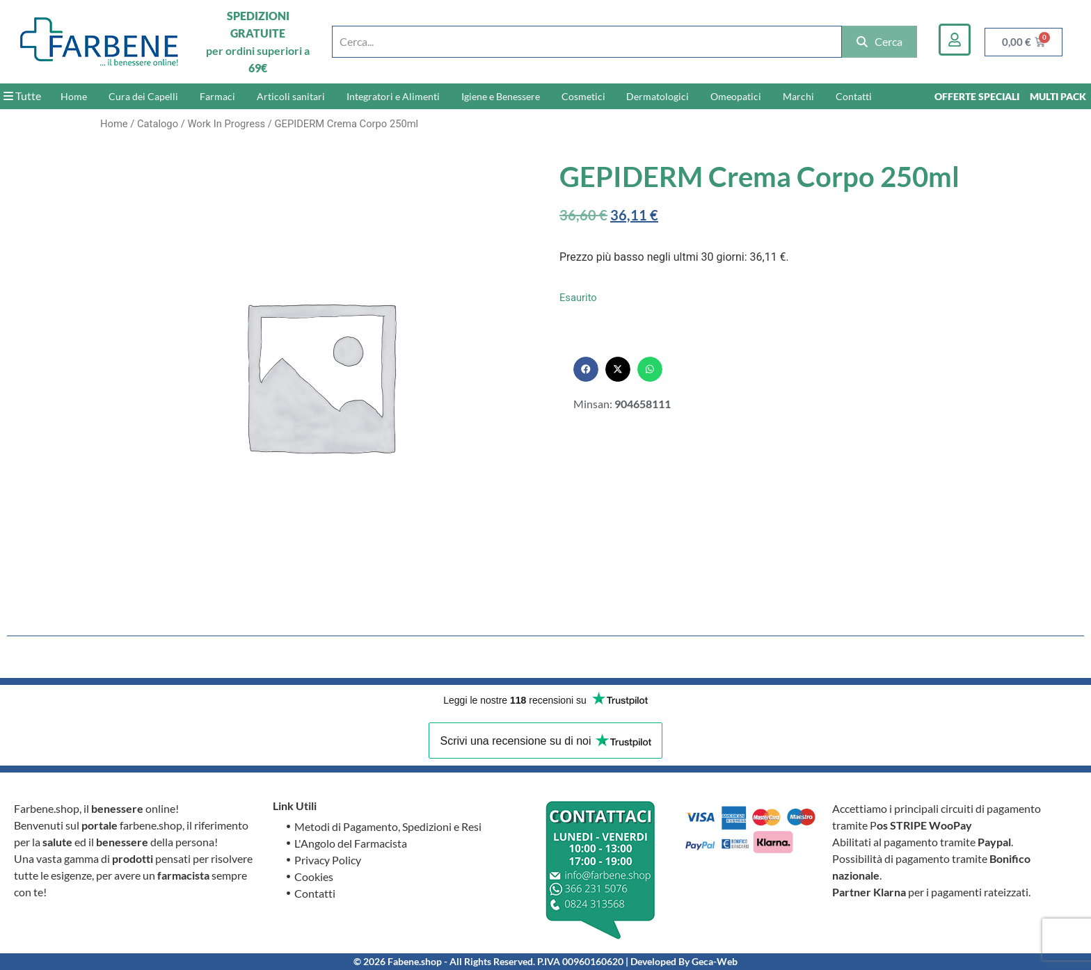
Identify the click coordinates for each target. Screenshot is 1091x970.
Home (74, 96)
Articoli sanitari (291, 96)
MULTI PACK (1058, 96)
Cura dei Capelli (143, 96)
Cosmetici (583, 96)
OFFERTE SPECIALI (976, 96)
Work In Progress (226, 124)
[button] (585, 369)
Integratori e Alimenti (393, 96)
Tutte (22, 95)
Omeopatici (735, 96)
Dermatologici (657, 96)
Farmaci (217, 96)
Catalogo (157, 124)
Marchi (798, 96)
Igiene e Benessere (500, 96)
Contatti (854, 96)
